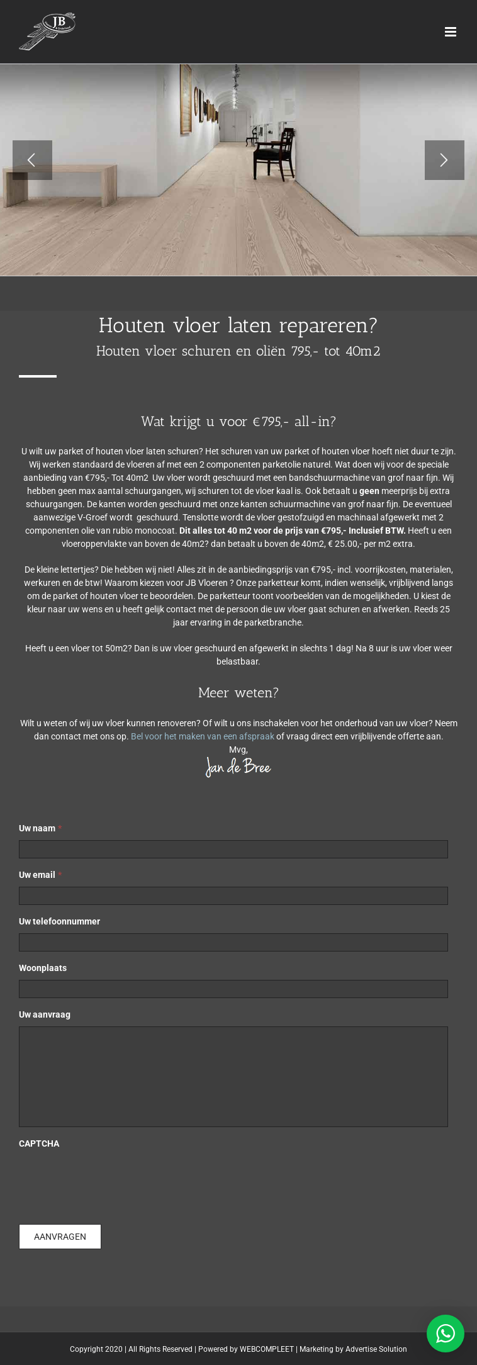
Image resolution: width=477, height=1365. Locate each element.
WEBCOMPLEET (267, 1349)
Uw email (40, 875)
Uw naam (40, 828)
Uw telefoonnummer (59, 921)
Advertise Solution (376, 1349)
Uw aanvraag (44, 1014)
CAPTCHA (39, 1143)
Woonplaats (43, 968)
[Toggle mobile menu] (451, 31)
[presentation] (114, 1180)
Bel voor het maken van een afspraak (202, 736)
